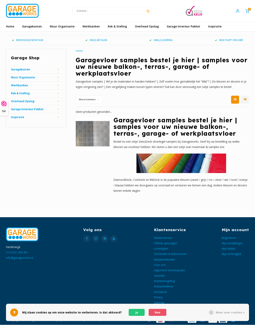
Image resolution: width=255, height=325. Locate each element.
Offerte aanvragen (165, 243)
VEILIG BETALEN (96, 40)
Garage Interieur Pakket (183, 27)
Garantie (159, 276)
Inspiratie (215, 27)
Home (10, 27)
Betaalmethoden (164, 260)
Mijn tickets (228, 249)
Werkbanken (91, 27)
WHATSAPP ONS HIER (229, 40)
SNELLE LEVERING (161, 40)
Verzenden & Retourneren (170, 254)
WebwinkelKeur (164, 287)
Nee (157, 312)
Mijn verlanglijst (231, 254)
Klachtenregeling (164, 281)
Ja (136, 312)
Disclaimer (160, 292)
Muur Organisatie (62, 27)
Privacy (158, 297)
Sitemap (159, 303)
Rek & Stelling (117, 27)
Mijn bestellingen (232, 243)
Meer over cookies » (230, 312)
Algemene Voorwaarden (169, 270)
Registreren (229, 238)
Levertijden (161, 249)
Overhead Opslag (147, 27)
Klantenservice (163, 238)
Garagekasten (32, 27)
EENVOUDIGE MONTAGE (27, 40)
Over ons (160, 265)
